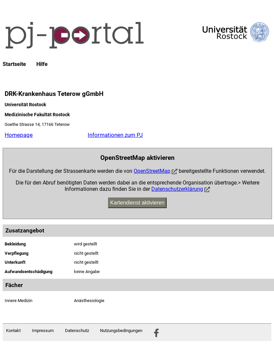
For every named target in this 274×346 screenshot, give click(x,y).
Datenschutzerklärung (177, 189)
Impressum (43, 330)
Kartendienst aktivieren (137, 202)
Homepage (19, 135)
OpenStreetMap (152, 171)
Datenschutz (77, 330)
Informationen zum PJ (115, 135)
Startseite (14, 64)
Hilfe (42, 64)
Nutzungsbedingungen (121, 330)
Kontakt (13, 330)
